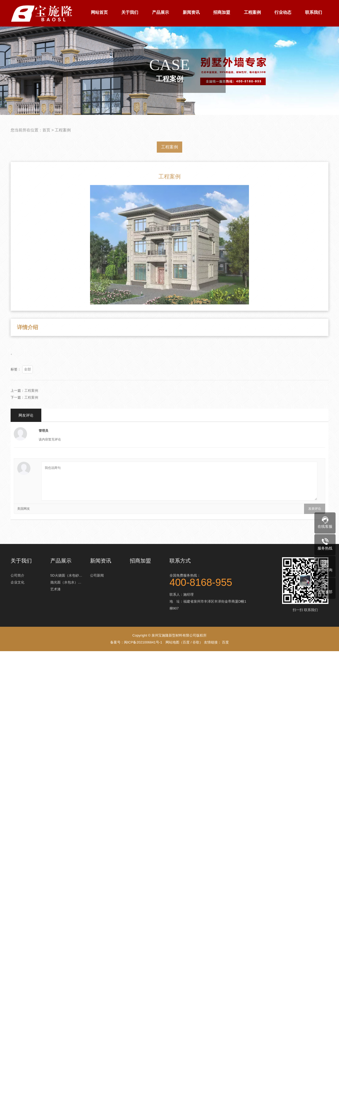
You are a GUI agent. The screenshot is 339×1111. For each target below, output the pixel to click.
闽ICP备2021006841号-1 (143, 642)
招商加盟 (221, 12)
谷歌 (196, 642)
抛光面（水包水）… (65, 581)
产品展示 (160, 12)
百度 (186, 642)
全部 (27, 378)
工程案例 (252, 12)
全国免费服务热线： (209, 579)
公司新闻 (97, 574)
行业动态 (282, 12)
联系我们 (313, 12)
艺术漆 (55, 588)
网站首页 (99, 12)
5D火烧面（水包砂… (66, 574)
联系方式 (180, 561)
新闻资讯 (191, 12)
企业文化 (17, 581)
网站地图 (172, 642)
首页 (46, 138)
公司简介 (17, 574)
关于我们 (129, 12)
